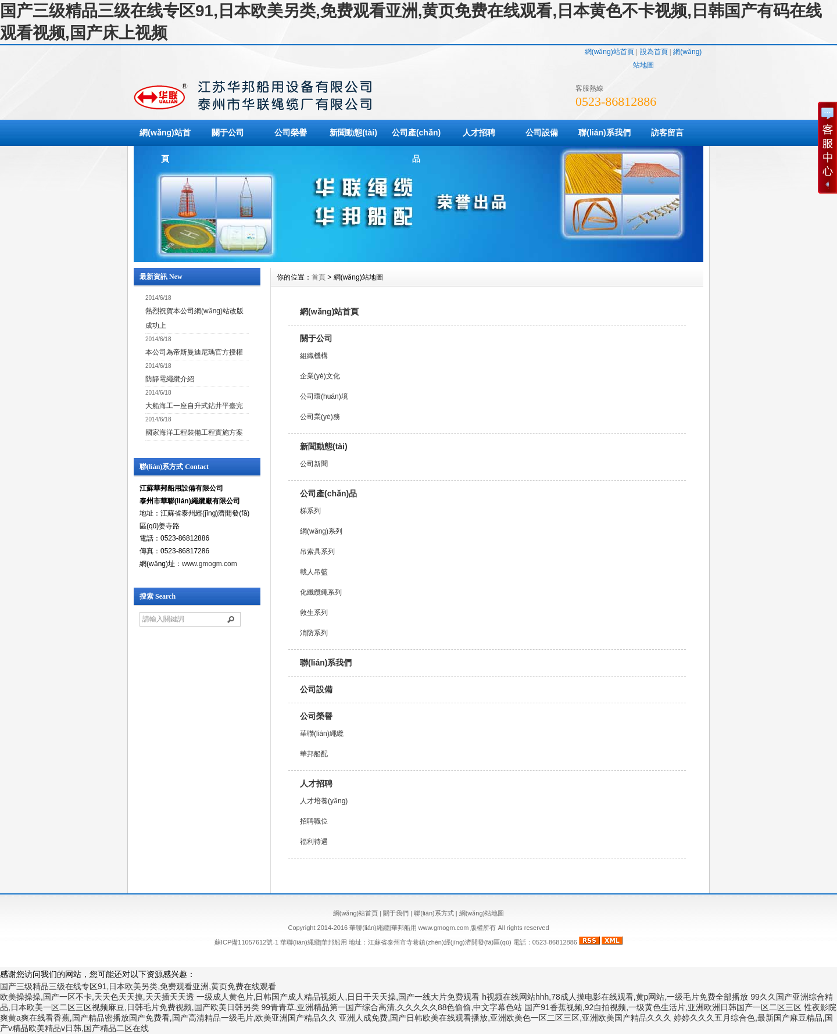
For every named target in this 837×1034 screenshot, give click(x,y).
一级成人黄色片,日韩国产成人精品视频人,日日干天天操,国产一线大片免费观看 (338, 996)
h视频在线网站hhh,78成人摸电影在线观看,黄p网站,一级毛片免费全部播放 (615, 996)
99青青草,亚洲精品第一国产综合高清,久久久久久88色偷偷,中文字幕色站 (392, 1007)
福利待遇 (314, 842)
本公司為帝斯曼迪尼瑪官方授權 (194, 352)
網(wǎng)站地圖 (482, 913)
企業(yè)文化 (320, 376)
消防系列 (314, 633)
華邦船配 (314, 754)
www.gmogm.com (209, 564)
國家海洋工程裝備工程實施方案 (194, 432)
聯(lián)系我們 (604, 132)
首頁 (319, 277)
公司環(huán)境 (324, 396)
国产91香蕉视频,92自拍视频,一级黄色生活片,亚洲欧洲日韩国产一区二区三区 (663, 1007)
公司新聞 (314, 464)
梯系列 (310, 511)
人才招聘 (479, 132)
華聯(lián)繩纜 (322, 733)
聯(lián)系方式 (433, 913)
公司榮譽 (290, 132)
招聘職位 (314, 821)
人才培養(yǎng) (324, 801)
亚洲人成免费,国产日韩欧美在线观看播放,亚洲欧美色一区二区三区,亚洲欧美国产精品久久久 (505, 1017)
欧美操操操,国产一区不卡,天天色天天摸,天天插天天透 (97, 996)
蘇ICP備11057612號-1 (246, 942)
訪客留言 (667, 132)
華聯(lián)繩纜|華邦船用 (313, 942)
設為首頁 (654, 52)
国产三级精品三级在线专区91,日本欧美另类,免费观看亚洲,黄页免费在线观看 (138, 986)
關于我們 (396, 913)
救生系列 (314, 613)
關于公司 (228, 132)
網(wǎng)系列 (321, 531)
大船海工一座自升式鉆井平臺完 (194, 406)
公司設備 (541, 132)
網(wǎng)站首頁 (609, 52)
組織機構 (314, 356)
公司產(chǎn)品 (416, 145)
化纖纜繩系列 (321, 592)
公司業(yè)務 (320, 417)
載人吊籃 (314, 572)
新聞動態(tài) (353, 132)
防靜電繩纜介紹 (169, 379)
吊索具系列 (317, 552)
